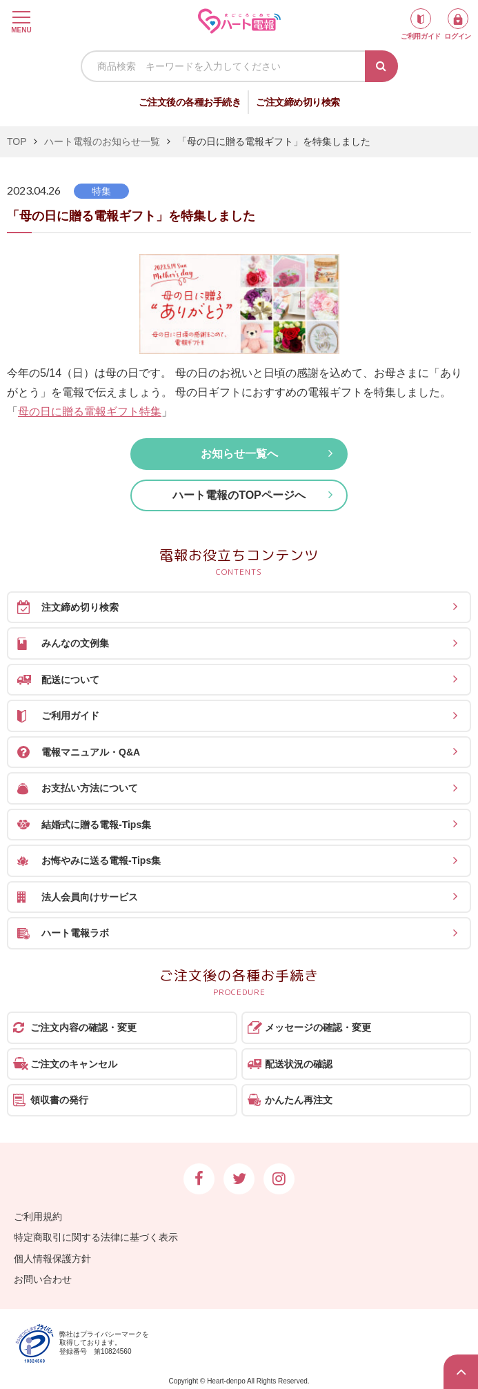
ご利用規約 (38, 1216)
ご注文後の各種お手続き (190, 102)
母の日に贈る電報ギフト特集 (89, 411)
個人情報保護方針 (52, 1258)
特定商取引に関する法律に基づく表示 (96, 1237)
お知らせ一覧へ (239, 454)
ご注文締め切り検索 (298, 102)
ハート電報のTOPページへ (239, 495)
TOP (17, 141)
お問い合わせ (43, 1279)
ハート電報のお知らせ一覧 (102, 141)
